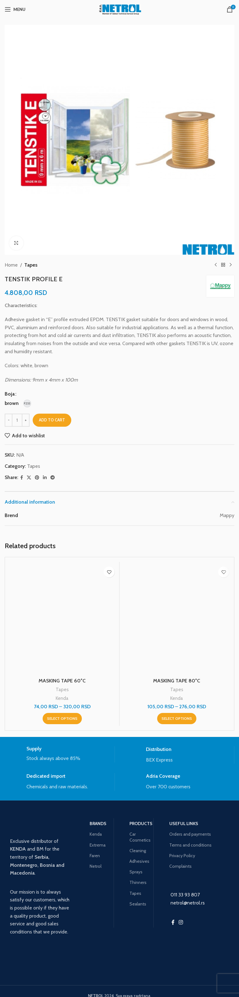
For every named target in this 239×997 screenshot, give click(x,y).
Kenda (62, 698)
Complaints (180, 866)
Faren (95, 855)
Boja (10, 394)
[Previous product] (215, 265)
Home (11, 265)
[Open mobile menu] (15, 9)
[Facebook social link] (21, 477)
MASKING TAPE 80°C (176, 681)
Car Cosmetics (139, 837)
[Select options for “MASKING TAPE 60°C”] (62, 718)
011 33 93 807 (185, 895)
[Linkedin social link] (45, 477)
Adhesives (139, 861)
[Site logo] (119, 9)
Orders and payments (190, 834)
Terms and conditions (190, 845)
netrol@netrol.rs (188, 903)
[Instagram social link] (180, 922)
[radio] (12, 403)
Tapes (30, 265)
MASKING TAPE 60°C (62, 681)
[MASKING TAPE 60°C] (62, 619)
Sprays (136, 872)
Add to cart (52, 419)
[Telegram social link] (53, 477)
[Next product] (230, 265)
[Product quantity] (17, 420)
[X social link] (29, 477)
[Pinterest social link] (37, 477)
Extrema (97, 845)
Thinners (138, 882)
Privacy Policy (182, 855)
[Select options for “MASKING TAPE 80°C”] (176, 718)
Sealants (137, 904)
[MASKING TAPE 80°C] (176, 619)
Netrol (95, 866)
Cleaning (137, 850)
